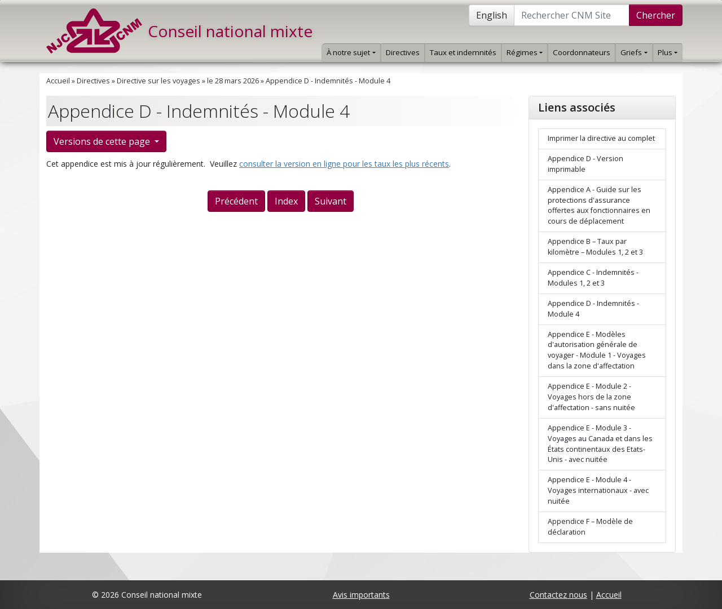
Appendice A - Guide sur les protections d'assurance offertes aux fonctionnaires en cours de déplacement (599, 205)
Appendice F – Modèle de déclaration (590, 527)
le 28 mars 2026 (233, 81)
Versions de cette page (103, 141)
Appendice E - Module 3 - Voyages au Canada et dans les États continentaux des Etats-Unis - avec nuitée (600, 444)
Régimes (525, 52)
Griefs (633, 52)
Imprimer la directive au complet (601, 138)
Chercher (655, 15)
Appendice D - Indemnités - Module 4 (328, 81)
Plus (667, 52)
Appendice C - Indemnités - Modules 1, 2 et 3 (593, 278)
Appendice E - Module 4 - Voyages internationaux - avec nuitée (598, 490)
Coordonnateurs (581, 52)
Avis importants (361, 594)
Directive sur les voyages (158, 81)
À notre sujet (351, 52)
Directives (403, 52)
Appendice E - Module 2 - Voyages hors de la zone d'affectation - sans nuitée (591, 396)
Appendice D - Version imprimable (585, 164)
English (491, 15)
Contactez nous (558, 594)
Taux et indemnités (463, 52)
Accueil (58, 81)
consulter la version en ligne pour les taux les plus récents (344, 163)
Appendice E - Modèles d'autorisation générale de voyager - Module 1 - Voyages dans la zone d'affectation (597, 350)
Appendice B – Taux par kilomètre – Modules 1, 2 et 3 (595, 247)
